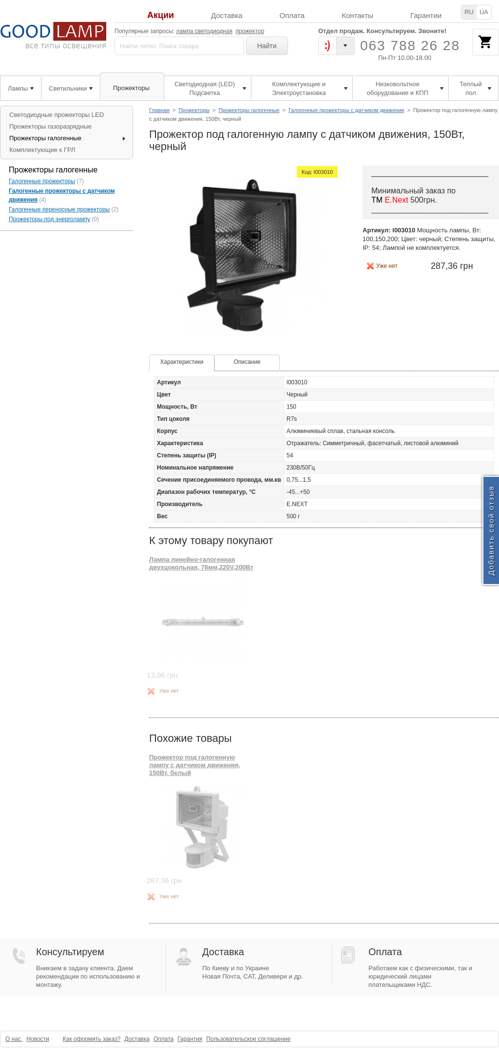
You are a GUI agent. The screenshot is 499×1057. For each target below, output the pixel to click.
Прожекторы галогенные (248, 110)
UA (484, 12)
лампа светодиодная (204, 31)
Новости (37, 1039)
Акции (160, 15)
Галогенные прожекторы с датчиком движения (346, 110)
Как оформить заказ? (92, 1039)
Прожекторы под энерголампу (49, 219)
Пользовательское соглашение (248, 1039)
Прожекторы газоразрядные (50, 126)
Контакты (357, 15)
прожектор (250, 31)
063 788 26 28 (410, 45)
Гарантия (189, 1039)
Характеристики (182, 362)
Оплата (292, 15)
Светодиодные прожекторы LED (56, 114)
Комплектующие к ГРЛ (42, 149)
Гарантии (425, 15)
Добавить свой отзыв (491, 530)
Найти (267, 46)
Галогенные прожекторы (42, 181)
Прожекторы (194, 110)
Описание (246, 362)
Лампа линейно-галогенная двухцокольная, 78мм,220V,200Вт (201, 563)
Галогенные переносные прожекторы (59, 209)
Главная (159, 110)
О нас (13, 1039)
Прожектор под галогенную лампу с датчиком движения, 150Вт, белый (194, 765)
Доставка (226, 15)
